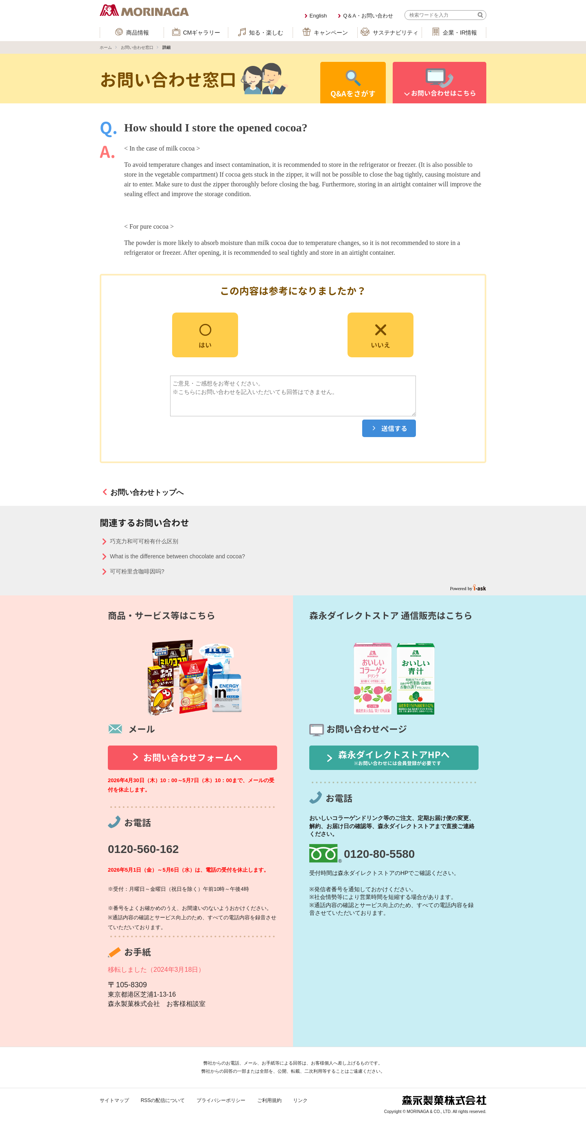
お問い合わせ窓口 (137, 47)
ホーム (106, 47)
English (318, 16)
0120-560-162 (143, 849)
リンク (300, 1100)
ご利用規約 (269, 1100)
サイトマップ (114, 1100)
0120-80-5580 (379, 854)
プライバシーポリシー (221, 1100)
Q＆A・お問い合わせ (368, 16)
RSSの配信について (163, 1100)
